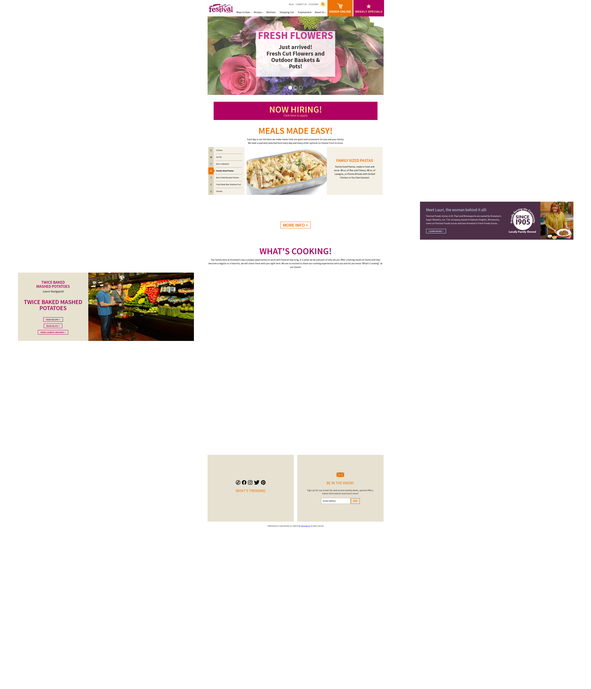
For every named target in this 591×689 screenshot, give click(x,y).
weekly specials (368, 8)
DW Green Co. (305, 526)
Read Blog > (53, 325)
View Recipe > (53, 319)
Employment (305, 12)
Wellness (271, 12)
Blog (291, 4)
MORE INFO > (295, 225)
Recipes (258, 12)
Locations (313, 4)
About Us (319, 12)
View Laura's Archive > (53, 332)
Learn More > (436, 231)
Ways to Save (243, 12)
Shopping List (287, 12)
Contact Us (301, 4)
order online (340, 8)
